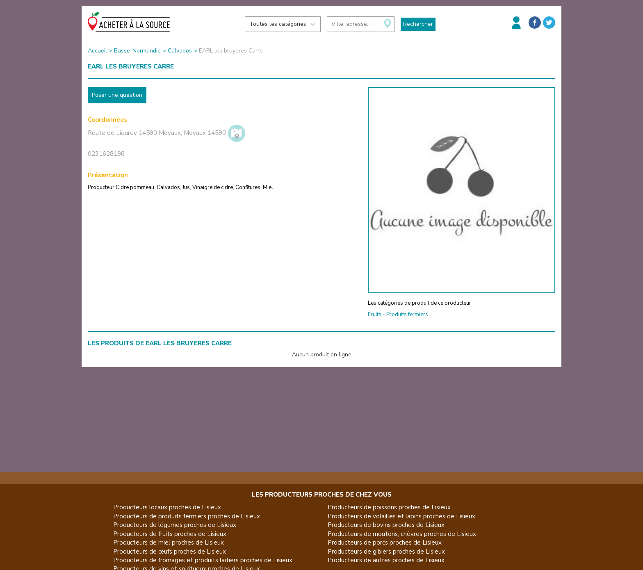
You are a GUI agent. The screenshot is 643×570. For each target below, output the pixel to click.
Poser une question (117, 95)
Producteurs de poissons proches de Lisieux (389, 507)
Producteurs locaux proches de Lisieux (167, 507)
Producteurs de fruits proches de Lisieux (169, 534)
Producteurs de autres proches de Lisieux (386, 560)
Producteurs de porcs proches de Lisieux (385, 542)
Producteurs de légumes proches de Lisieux (174, 525)
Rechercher (418, 24)
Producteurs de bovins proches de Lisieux (386, 525)
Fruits (374, 314)
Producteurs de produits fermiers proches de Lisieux (186, 516)
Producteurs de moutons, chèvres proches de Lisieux (402, 534)
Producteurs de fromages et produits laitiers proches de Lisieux (202, 560)
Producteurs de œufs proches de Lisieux (169, 551)
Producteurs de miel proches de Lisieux (168, 542)
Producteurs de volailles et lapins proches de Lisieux (401, 516)
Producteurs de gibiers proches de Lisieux (386, 551)
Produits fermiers (407, 314)
